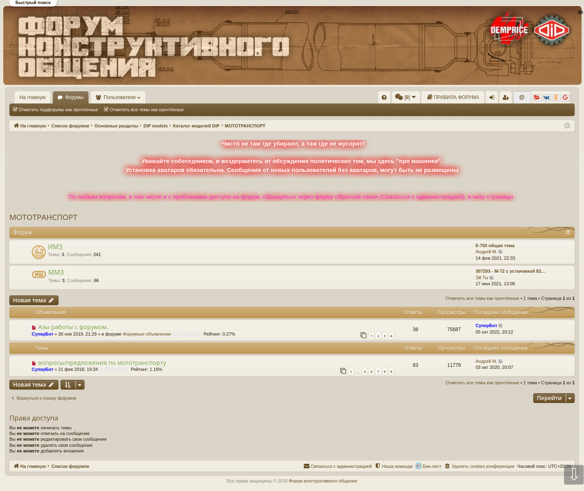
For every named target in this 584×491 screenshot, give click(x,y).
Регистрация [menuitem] (507, 99)
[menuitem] (384, 97)
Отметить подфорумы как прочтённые (58, 109)
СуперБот (42, 334)
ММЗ (56, 272)
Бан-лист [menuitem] (432, 466)
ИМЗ (55, 246)
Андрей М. (486, 251)
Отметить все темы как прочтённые (147, 109)
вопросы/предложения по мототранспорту (102, 362)
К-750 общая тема (495, 245)
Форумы (74, 97)
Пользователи (120, 97)
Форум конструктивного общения (323, 480)
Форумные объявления (147, 334)
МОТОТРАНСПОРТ (43, 217)
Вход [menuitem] (493, 99)
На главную (32, 97)
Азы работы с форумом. (73, 327)
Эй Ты (482, 277)
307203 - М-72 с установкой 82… (511, 271)
